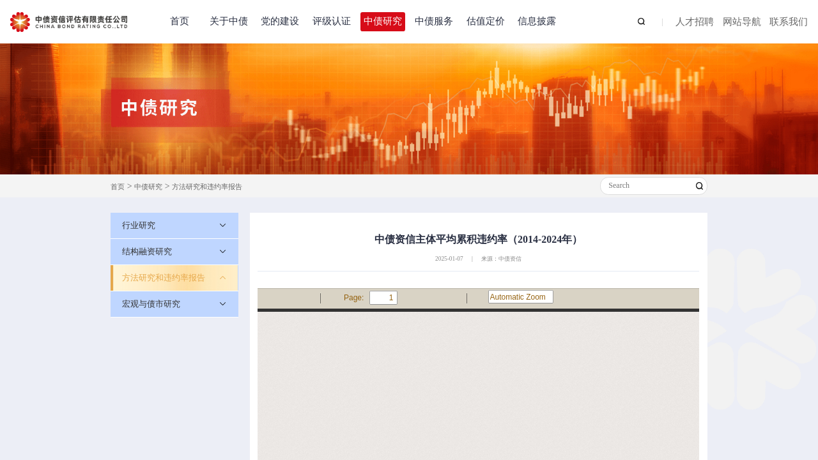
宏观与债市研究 (151, 304)
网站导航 (742, 22)
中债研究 (383, 21)
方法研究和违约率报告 (207, 186)
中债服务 (434, 21)
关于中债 (229, 21)
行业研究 (138, 225)
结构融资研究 (147, 251)
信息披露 (537, 21)
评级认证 (332, 21)
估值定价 (486, 21)
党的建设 (280, 21)
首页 (179, 21)
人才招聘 (694, 22)
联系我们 (788, 22)
